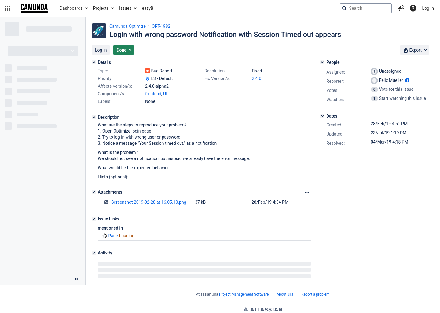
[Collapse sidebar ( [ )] (76, 279)
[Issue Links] (94, 219)
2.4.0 (256, 78)
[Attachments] (94, 192)
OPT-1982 (161, 26)
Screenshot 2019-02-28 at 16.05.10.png (148, 202)
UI (165, 93)
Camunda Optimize (127, 26)
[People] (322, 62)
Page (113, 235)
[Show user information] (407, 80)
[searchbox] (366, 8)
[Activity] (94, 253)
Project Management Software (244, 294)
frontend (153, 93)
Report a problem (315, 294)
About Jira (285, 294)
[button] (7, 8)
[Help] (413, 8)
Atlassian (263, 310)
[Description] (94, 117)
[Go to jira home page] (34, 8)
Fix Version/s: (217, 78)
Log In (428, 8)
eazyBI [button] (148, 8)
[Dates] (322, 116)
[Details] (94, 62)
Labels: (104, 101)
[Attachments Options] (307, 192)
